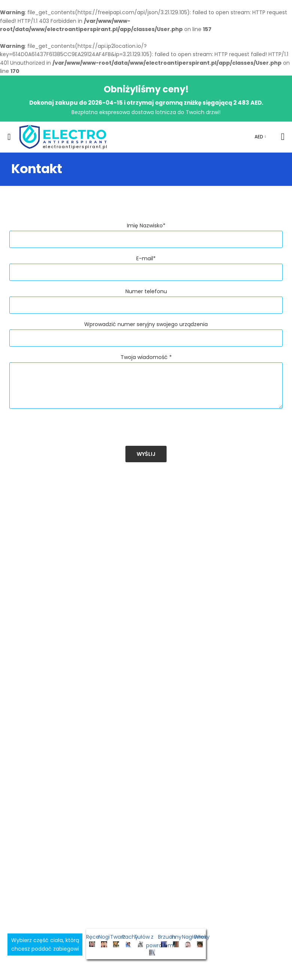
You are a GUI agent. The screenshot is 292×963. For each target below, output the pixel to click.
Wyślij (146, 454)
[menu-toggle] (9, 136)
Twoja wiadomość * (146, 357)
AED (259, 137)
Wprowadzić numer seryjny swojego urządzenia (146, 324)
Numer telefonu (146, 291)
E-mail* (146, 258)
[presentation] (66, 431)
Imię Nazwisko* (146, 225)
